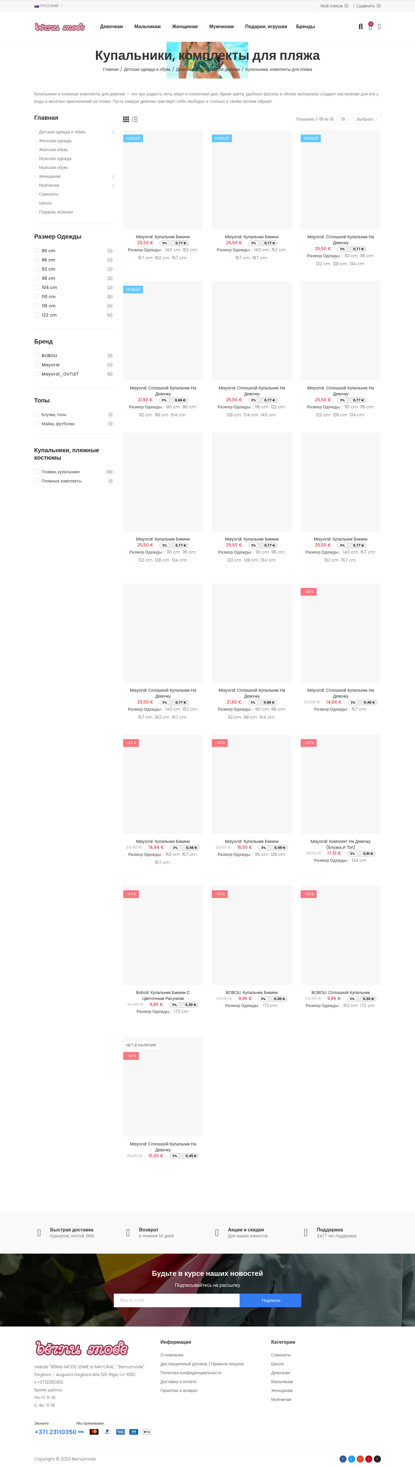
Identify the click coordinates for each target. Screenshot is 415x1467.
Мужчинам (49, 185)
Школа (45, 203)
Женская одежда (55, 141)
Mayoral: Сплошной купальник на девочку (340, 240)
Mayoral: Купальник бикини (163, 237)
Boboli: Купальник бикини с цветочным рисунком (163, 995)
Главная (46, 118)
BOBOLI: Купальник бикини (252, 992)
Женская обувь (53, 150)
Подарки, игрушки (56, 212)
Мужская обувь (53, 167)
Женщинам (50, 176)
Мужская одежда (55, 159)
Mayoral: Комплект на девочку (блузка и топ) (341, 844)
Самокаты (49, 194)
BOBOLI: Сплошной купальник (341, 992)
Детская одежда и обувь (62, 132)
